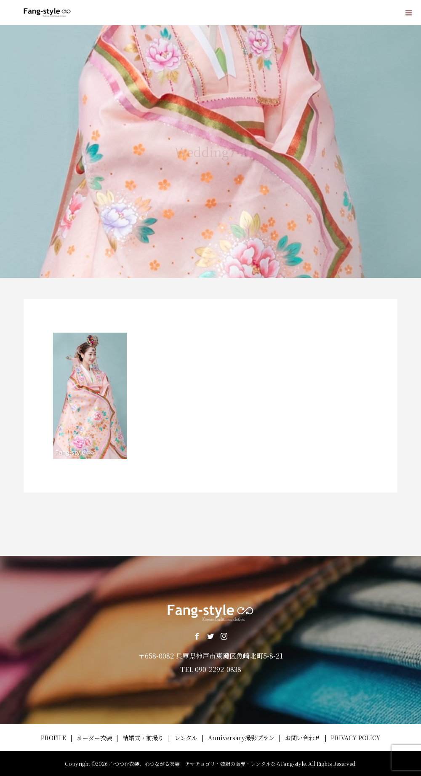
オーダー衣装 (94, 737)
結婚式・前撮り (143, 737)
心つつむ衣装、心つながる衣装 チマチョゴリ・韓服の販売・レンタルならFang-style (207, 763)
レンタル (185, 737)
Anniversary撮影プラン (241, 737)
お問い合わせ (302, 737)
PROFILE (53, 737)
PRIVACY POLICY (355, 737)
